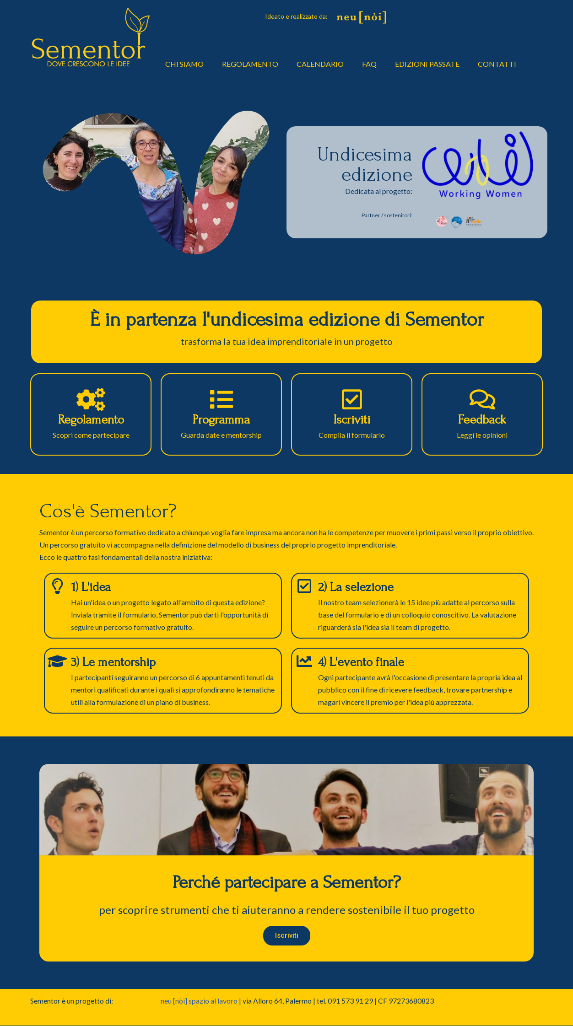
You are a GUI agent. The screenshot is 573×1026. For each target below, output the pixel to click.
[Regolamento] (91, 399)
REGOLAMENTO (250, 63)
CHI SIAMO (184, 63)
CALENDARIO (321, 63)
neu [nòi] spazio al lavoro (199, 1001)
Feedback (482, 420)
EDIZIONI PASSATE (428, 63)
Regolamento (91, 420)
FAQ (370, 63)
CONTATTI (498, 63)
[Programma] (221, 399)
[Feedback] (482, 399)
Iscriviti (352, 420)
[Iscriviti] (352, 399)
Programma (221, 420)
